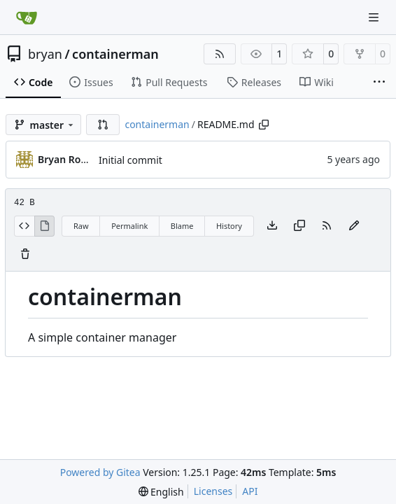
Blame (182, 225)
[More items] (379, 82)
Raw (81, 225)
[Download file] (272, 226)
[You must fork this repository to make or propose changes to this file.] (354, 226)
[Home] (26, 17)
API (249, 491)
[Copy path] (264, 125)
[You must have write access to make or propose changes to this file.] (25, 255)
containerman (115, 54)
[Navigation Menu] (375, 17)
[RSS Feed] (220, 53)
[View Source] (24, 226)
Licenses (213, 491)
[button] (103, 124)
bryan (45, 54)
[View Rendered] (44, 226)
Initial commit (130, 160)
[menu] (161, 491)
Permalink (129, 225)
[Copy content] (299, 226)
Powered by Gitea (100, 472)
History (229, 225)
